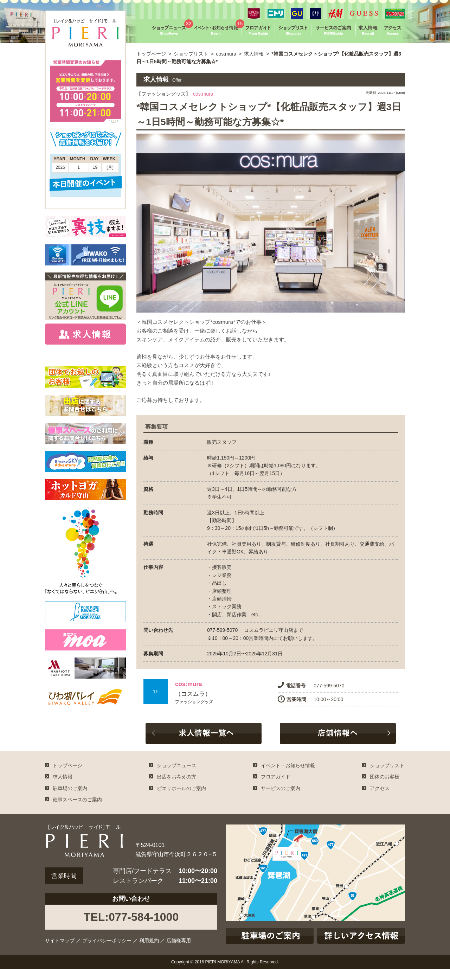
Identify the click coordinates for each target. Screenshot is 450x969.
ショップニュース (176, 765)
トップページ (151, 54)
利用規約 (149, 940)
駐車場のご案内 (70, 788)
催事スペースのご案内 (77, 799)
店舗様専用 (178, 940)
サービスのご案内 (280, 788)
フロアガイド (275, 776)
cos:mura (226, 54)
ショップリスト (191, 54)
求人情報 (254, 54)
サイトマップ (60, 940)
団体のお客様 (384, 776)
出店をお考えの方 (176, 776)
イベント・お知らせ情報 (288, 765)
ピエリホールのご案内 (181, 788)
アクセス (380, 788)
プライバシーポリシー (106, 940)
